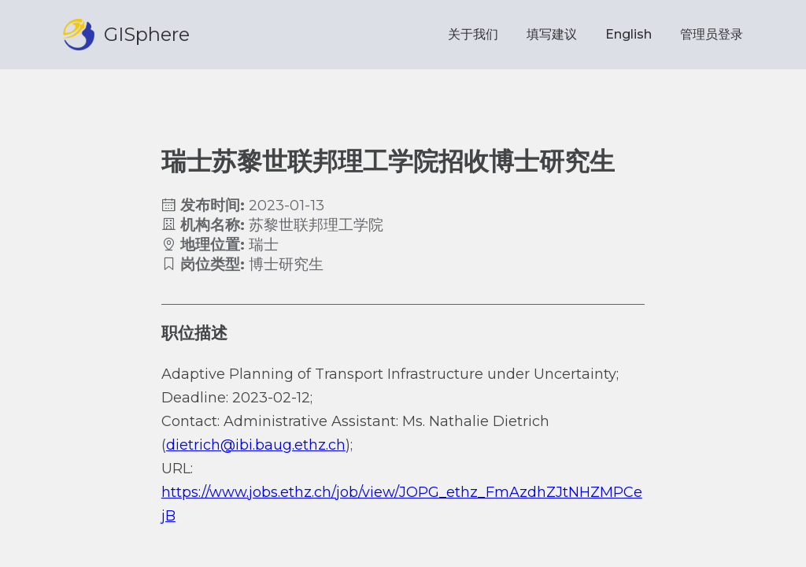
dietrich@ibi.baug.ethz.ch (256, 445)
